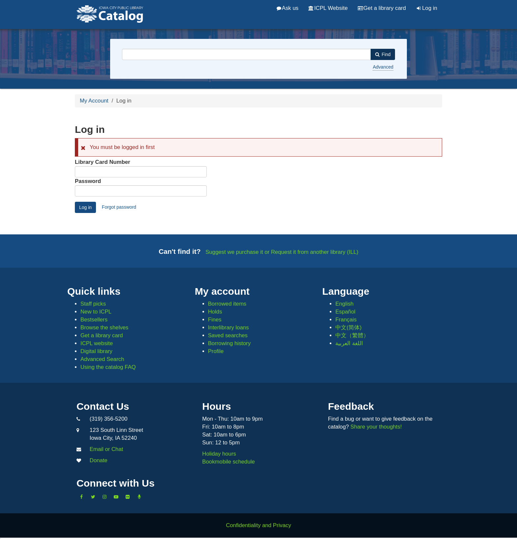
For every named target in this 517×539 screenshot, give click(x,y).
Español (345, 312)
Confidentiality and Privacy (258, 525)
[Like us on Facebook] (81, 497)
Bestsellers (93, 319)
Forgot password (119, 207)
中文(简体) (348, 327)
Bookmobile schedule (228, 462)
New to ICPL (95, 312)
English (344, 304)
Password (88, 181)
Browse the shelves (104, 327)
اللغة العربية (349, 343)
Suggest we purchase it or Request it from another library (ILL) (281, 252)
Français (345, 319)
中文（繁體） (352, 335)
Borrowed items (227, 304)
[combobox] (246, 54)
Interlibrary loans (228, 327)
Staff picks (93, 304)
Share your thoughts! (376, 427)
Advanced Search (102, 359)
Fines (215, 319)
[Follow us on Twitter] (93, 497)
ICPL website (96, 343)
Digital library (96, 351)
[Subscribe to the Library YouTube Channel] (116, 497)
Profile (216, 351)
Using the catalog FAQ (108, 367)
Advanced (383, 67)
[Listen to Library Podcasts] (139, 497)
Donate (98, 460)
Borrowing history (229, 343)
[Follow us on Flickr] (128, 497)
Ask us (287, 8)
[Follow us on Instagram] (104, 497)
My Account (94, 101)
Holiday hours (219, 454)
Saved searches (228, 335)
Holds (215, 312)
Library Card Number (102, 162)
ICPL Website (328, 8)
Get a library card (382, 8)
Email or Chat (106, 449)
